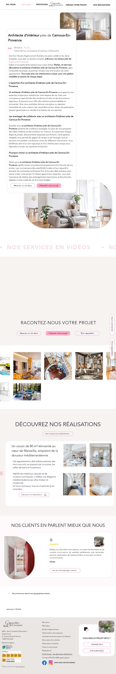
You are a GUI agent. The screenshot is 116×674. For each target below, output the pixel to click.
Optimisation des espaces (52, 633)
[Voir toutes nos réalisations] (58, 434)
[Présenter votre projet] (49, 185)
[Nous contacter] (112, 324)
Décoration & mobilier (51, 640)
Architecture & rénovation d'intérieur (56, 636)
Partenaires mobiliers (50, 643)
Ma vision (46, 622)
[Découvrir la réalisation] (34, 495)
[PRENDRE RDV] (97, 644)
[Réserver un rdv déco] (23, 185)
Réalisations (46, 651)
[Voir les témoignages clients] (65, 570)
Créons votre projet (49, 647)
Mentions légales (8, 643)
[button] (42, 4)
